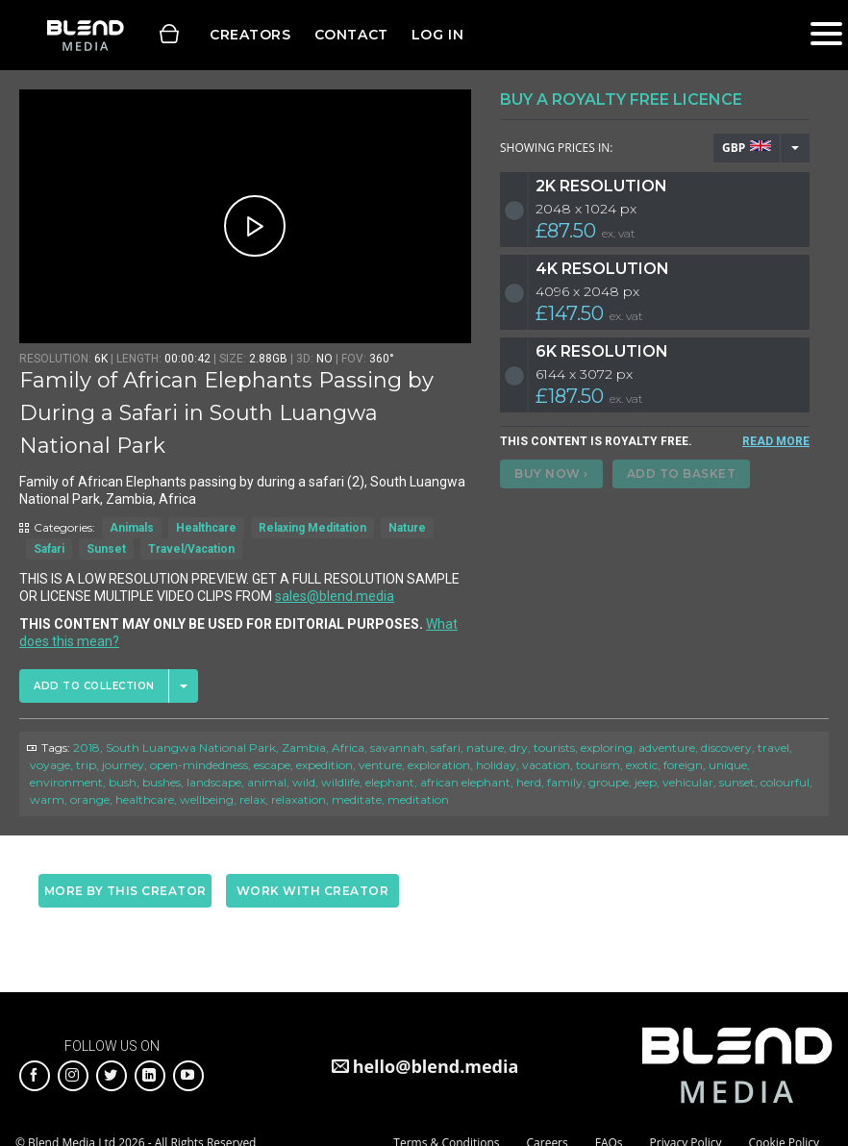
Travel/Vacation (191, 549)
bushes (161, 782)
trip (86, 765)
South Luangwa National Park (191, 747)
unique (728, 765)
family (565, 782)
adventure (666, 747)
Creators (250, 34)
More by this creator (125, 891)
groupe (608, 782)
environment (66, 782)
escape (272, 765)
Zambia (304, 747)
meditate (357, 799)
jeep (646, 782)
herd (528, 782)
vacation (546, 765)
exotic (642, 765)
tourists (554, 747)
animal (267, 782)
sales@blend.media (334, 596)
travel (773, 747)
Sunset (106, 549)
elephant (389, 782)
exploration (439, 765)
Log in (437, 34)
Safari (49, 549)
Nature (407, 528)
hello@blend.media (436, 1066)
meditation (418, 799)
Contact (351, 34)
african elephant (465, 782)
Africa (348, 747)
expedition (324, 765)
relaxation (298, 799)
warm (47, 799)
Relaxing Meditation (312, 528)
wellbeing (207, 799)
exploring (607, 747)
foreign (683, 765)
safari (446, 747)
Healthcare (206, 528)
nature (485, 747)
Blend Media (85, 35)
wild (303, 782)
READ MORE (776, 441)
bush (123, 782)
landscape (214, 782)
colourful (785, 782)
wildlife (340, 782)
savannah (397, 747)
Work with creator (313, 891)
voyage (50, 765)
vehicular (687, 782)
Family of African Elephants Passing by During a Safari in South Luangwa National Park (226, 413)
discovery (726, 747)
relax (252, 799)
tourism (598, 765)
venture (380, 765)
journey (123, 765)
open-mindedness (199, 765)
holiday (496, 765)
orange (90, 799)
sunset (737, 782)
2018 (86, 747)
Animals (132, 528)
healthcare (144, 799)
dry (519, 747)
